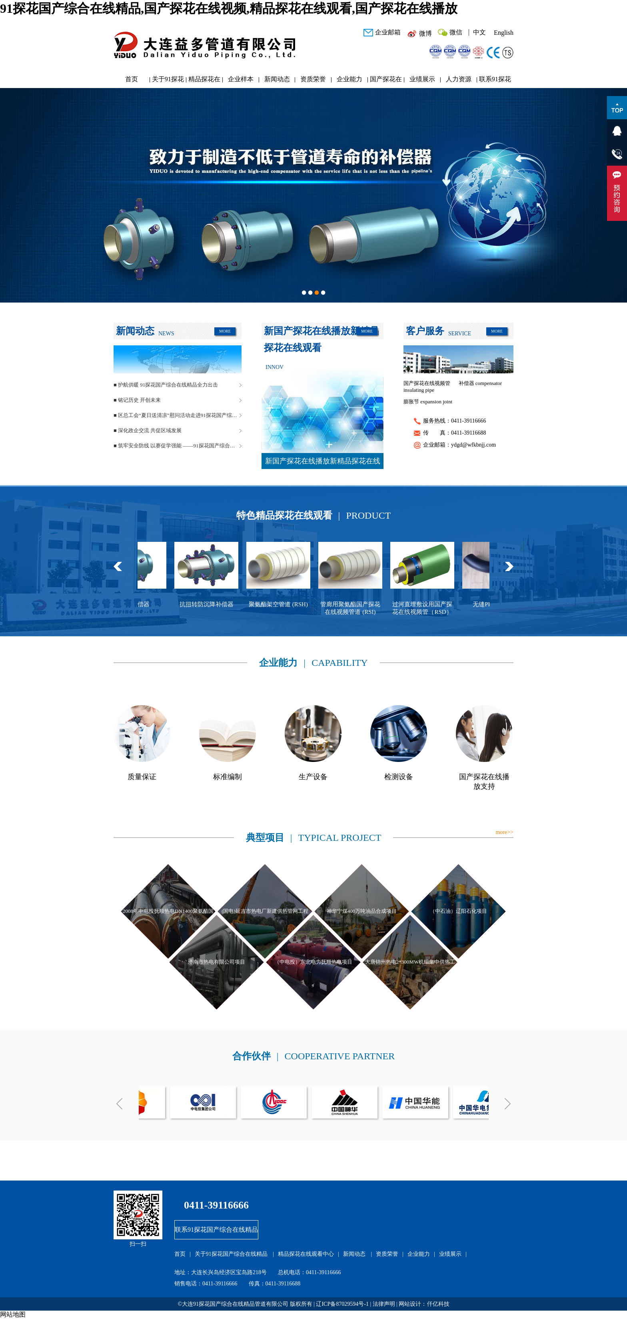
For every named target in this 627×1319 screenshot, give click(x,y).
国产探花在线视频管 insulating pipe (426, 386)
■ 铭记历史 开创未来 (137, 400)
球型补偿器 (143, 604)
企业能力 (349, 79)
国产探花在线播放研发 (386, 81)
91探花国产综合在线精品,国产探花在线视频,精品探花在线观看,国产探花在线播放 (228, 8)
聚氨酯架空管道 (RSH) (287, 604)
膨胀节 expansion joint (427, 402)
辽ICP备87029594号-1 (342, 1304)
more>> (504, 832)
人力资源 (458, 79)
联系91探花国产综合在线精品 (495, 81)
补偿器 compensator (480, 383)
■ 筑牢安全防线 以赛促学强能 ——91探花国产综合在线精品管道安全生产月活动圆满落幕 (178, 446)
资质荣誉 (313, 79)
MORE (225, 331)
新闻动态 (277, 79)
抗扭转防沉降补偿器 (215, 604)
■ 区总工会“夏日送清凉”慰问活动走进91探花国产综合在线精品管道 (178, 415)
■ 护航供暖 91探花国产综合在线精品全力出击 (166, 385)
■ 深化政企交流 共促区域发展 (148, 430)
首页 (131, 79)
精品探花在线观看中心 (204, 81)
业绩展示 (422, 79)
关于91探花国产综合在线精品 (168, 81)
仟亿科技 (438, 1304)
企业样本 (241, 79)
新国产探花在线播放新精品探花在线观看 (322, 463)
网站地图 (13, 1314)
